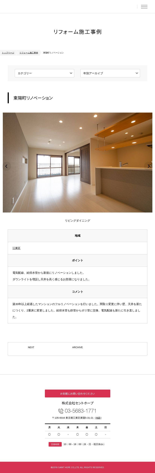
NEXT (31, 348)
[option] (77, 166)
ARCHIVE (77, 348)
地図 (98, 417)
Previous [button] (6, 166)
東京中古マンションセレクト (31, 6)
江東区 (17, 248)
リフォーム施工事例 (28, 53)
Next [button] (148, 166)
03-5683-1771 (81, 410)
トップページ (8, 53)
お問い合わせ (131, 6)
